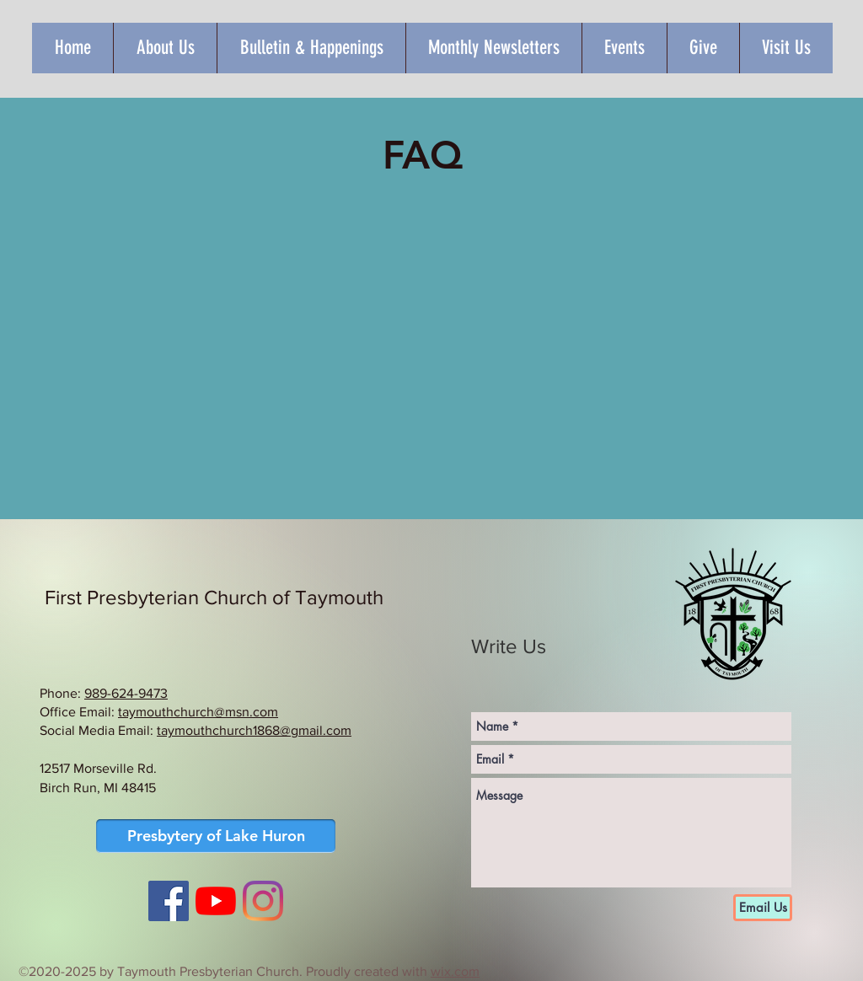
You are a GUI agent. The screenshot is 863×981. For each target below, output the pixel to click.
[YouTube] (216, 901)
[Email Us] (762, 907)
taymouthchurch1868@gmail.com (254, 730)
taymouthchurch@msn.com (198, 712)
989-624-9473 (126, 693)
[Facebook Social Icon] (168, 901)
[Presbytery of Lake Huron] (215, 836)
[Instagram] (263, 901)
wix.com (455, 971)
